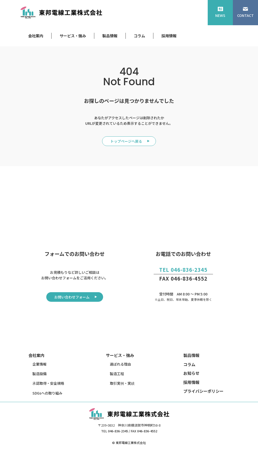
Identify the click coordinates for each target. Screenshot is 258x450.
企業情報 (39, 364)
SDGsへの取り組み (47, 393)
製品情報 (109, 35)
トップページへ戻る (126, 141)
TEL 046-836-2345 (183, 269)
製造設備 (39, 373)
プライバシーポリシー (203, 391)
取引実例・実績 (122, 383)
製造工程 (117, 373)
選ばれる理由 (120, 364)
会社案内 (35, 35)
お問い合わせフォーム (72, 296)
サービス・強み (73, 35)
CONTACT (245, 12)
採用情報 (169, 35)
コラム (139, 35)
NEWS (220, 12)
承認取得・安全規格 (48, 383)
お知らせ (191, 373)
